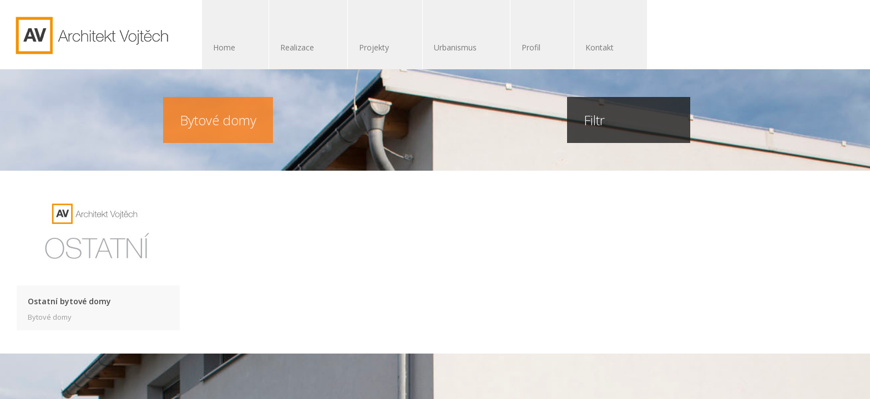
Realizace (302, 48)
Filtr (603, 120)
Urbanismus (461, 48)
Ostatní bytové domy (69, 301)
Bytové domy (50, 317)
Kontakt (599, 47)
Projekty (379, 48)
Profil (531, 47)
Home (224, 47)
